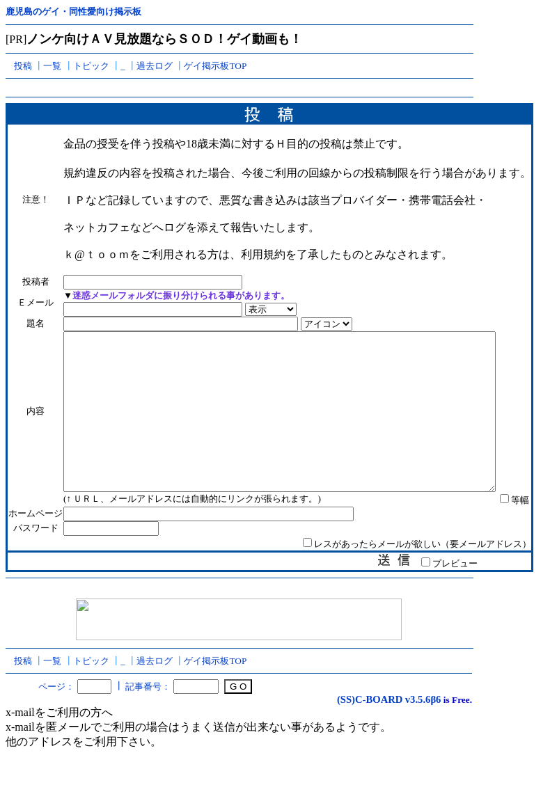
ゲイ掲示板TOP (215, 66)
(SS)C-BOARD (369, 730)
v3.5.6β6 (423, 730)
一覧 (52, 66)
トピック (91, 66)
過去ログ (154, 66)
